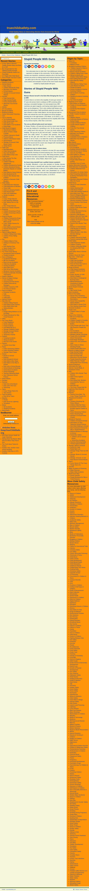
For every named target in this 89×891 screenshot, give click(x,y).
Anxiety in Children (75, 509)
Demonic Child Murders (77, 214)
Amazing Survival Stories (11, 281)
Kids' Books (73, 703)
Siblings (72, 798)
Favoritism (73, 631)
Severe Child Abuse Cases (78, 207)
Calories (72, 548)
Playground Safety (75, 756)
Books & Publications (76, 534)
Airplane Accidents (8, 82)
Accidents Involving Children (77, 66)
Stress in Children (75, 826)
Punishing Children (76, 772)
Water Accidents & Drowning (77, 468)
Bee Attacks (72, 142)
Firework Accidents (8, 250)
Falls (4, 294)
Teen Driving (74, 837)
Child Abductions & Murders (12, 186)
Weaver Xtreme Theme (81, 889)
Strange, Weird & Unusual (77, 445)
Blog (71, 532)
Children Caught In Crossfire (79, 320)
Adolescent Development (77, 497)
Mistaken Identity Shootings (78, 334)
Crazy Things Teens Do (10, 391)
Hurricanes (73, 692)
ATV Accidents (74, 147)
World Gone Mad (74, 473)
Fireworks (73, 641)
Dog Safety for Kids (76, 610)
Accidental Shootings (9, 258)
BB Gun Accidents (9, 260)
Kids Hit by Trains (8, 396)
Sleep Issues (74, 807)
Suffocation (6, 297)
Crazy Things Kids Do (10, 199)
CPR (71, 581)
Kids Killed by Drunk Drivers (12, 227)
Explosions (5, 230)
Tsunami (72, 856)
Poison (72, 758)
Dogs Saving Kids (8, 98)
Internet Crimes (7, 299)
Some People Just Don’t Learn (11, 77)
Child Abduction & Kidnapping (78, 167)
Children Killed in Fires (10, 241)
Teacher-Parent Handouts (78, 835)
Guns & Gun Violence (13, 55)
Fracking (72, 654)
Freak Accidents (8, 325)
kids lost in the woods (10, 341)
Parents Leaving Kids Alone (78, 239)
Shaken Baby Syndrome (77, 795)
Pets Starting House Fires (78, 306)
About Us (18, 52)
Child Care (5, 147)
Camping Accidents (9, 338)
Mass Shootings (75, 712)
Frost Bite (73, 657)
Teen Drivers (7, 393)
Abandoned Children (9, 130)
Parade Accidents (8, 255)
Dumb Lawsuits (8, 324)
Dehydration (73, 594)
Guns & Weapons (7, 257)
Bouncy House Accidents (78, 71)
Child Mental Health (76, 562)
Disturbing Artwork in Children (79, 606)
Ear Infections (74, 615)
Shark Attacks (6, 378)
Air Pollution (73, 500)
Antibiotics (73, 507)
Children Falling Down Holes (12, 234)
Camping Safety (75, 550)
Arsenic (72, 511)
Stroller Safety (74, 828)
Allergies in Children (76, 504)
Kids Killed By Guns (76, 332)
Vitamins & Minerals (76, 874)
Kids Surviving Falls (76, 355)
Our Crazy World (7, 320)
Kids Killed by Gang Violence (12, 172)
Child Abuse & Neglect (9, 128)
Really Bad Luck (75, 449)
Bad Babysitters (8, 149)
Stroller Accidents (8, 195)
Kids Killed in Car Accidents (11, 124)
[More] (52, 66)
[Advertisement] (44, 13)
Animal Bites (74, 505)
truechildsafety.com (21, 28)
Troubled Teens (74, 855)
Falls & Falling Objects (9, 232)
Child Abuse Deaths (76, 190)
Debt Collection (74, 592)
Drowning (5, 209)
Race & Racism (74, 775)
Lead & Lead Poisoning (77, 705)
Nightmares (73, 742)
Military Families (75, 724)
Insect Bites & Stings (76, 699)
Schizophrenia (74, 781)
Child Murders (6, 160)
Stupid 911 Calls (8, 332)
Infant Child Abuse (76, 205)
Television (73, 841)
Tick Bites (73, 842)
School (4, 354)
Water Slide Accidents (77, 472)
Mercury (72, 722)
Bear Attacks (7, 86)
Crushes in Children (76, 585)
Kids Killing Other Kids (10, 306)
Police (4, 347)
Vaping (72, 862)
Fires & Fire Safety (74, 294)
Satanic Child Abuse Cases (11, 139)
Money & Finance (75, 726)
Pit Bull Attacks (8, 91)
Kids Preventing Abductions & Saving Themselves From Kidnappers (78, 175)
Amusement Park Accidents (12, 253)
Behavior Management (77, 523)
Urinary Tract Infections (77, 858)
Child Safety (6, 183)
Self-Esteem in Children (77, 788)
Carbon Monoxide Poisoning (11, 114)
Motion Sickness (75, 728)
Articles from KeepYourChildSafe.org (11, 430)
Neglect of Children (76, 738)
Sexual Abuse (7, 140)
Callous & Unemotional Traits (79, 546)
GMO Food (73, 661)
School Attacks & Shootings (12, 368)
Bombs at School (8, 355)
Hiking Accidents (8, 340)
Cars (3, 116)
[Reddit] (32, 66)
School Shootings (8, 371)
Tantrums (73, 834)
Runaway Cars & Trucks (77, 163)
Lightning (73, 707)
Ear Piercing (73, 617)
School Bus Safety (76, 435)
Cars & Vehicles (7, 117)
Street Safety (74, 823)
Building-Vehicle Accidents (78, 149)
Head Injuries (74, 677)
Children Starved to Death (11, 135)
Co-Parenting (74, 574)
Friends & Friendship (76, 655)
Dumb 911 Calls (75, 447)
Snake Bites (73, 814)
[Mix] (46, 66)
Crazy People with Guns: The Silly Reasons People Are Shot (79, 327)
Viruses (72, 869)
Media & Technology (76, 717)
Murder (4, 310)
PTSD (72, 768)
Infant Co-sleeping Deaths (11, 190)
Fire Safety (73, 640)
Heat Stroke (73, 682)
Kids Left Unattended (9, 193)
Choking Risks (74, 569)
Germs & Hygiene (75, 659)
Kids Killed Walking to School (79, 426)
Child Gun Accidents (9, 264)
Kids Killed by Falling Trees (78, 84)
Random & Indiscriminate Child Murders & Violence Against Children (78, 228)
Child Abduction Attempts (11, 184)
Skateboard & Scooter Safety (79, 802)
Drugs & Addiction (75, 611)
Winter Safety (74, 885)
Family (71, 288)
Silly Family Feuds (76, 290)
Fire (3, 239)
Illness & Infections (75, 696)
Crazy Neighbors (8, 322)
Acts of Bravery (8, 280)
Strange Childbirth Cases (11, 329)
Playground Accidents (75, 398)
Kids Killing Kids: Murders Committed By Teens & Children (78, 382)
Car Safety (73, 551)
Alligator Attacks (75, 117)
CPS (71, 583)
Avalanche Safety (75, 520)
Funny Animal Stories (10, 101)
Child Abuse (72, 183)
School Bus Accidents (78, 440)
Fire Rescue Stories (9, 288)
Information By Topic (35, 52)
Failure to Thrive (75, 627)
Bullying (5, 357)
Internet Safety (74, 701)
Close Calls (7, 188)
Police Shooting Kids (76, 414)
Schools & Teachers (75, 419)
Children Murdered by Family (12, 165)
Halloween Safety (75, 675)
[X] (29, 66)
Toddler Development (76, 844)
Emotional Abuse (75, 622)
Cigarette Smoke (75, 573)
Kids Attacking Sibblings (10, 200)
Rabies (72, 774)
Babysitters (73, 258)
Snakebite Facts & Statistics (78, 137)
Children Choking (75, 244)
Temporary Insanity (9, 334)
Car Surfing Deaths (9, 119)
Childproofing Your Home (77, 567)
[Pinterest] (39, 66)
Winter (4, 405)
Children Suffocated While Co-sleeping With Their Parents (78, 248)
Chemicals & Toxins (76, 555)
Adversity (73, 498)
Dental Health (74, 595)
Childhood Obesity (75, 565)
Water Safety (74, 878)
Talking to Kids (74, 832)
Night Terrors (74, 740)
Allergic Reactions (75, 502)
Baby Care (73, 521)
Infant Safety (74, 698)
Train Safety (73, 849)
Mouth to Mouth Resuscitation (79, 729)
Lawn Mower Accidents (77, 85)
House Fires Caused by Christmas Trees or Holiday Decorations (78, 297)
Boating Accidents (7, 112)
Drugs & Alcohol (7, 216)
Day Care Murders (9, 153)
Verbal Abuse (7, 146)
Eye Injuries (73, 624)
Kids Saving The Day (9, 158)
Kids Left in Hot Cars (9, 385)
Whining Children (75, 881)
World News (6, 410)
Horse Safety (74, 691)
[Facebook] (25, 66)
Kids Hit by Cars (8, 123)
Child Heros (5, 156)
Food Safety (73, 650)
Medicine (72, 719)
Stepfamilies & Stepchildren (78, 819)
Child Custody (74, 558)
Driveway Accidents (9, 292)
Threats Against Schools (77, 443)
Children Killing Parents (10, 303)
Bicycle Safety (74, 527)
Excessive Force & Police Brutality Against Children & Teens (78, 408)
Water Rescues (75, 470)
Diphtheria (73, 603)
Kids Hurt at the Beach (10, 384)
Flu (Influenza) (74, 647)
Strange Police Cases (10, 352)
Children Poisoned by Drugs (12, 218)
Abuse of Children (75, 493)
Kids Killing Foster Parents (11, 304)
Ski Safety (73, 804)
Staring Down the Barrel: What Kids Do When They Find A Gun (11, 440)
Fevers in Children (75, 636)
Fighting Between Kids (77, 638)
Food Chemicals (75, 648)
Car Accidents (73, 145)
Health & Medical (7, 276)
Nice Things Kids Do (9, 206)
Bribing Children (75, 541)
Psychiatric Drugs (75, 763)
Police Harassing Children (11, 348)
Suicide (72, 830)
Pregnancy (73, 759)
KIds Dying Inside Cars (10, 121)
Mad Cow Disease (75, 710)
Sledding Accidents (9, 408)
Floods (5, 400)
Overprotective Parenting (77, 749)
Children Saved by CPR (10, 287)
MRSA (72, 731)
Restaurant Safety (75, 777)
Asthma (72, 513)
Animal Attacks (6, 84)
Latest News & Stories (8, 52)
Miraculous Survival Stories (78, 357)
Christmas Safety (75, 571)
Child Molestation (75, 564)
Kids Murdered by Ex (9, 174)
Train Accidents (7, 394)
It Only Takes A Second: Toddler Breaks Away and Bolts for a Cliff (11, 65)
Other (4, 318)
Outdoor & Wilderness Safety (79, 747)
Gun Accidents (74, 331)
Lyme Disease (74, 708)
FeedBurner (15, 423)
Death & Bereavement (77, 590)
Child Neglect (73, 235)
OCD (71, 744)
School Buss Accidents (10, 370)
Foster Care (72, 309)
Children (4, 197)
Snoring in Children (76, 816)
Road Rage (7, 126)
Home (3, 55)
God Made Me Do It (9, 327)
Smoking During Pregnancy (78, 812)
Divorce (72, 608)
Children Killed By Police (77, 405)
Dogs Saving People (9, 100)
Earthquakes (74, 618)
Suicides (4, 380)
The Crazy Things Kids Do (78, 387)
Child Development (76, 560)
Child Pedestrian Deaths (77, 242)
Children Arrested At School (78, 421)
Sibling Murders (8, 308)
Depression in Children (77, 597)
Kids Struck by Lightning (10, 401)
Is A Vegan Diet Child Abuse (10, 76)
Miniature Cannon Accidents (12, 271)
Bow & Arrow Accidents (10, 262)
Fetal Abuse (73, 634)
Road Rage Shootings (77, 339)
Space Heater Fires (9, 248)
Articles (4, 107)
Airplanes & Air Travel (75, 101)
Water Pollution (74, 876)
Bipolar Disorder (75, 528)
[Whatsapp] (49, 66)
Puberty (72, 770)
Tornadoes (6, 403)
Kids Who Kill (6, 301)
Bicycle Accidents (7, 110)
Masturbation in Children (77, 714)
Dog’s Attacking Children (77, 131)
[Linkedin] (35, 66)
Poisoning (6, 295)
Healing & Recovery (76, 678)
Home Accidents (7, 290)
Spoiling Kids (74, 818)
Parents (4, 343)
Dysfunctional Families (77, 613)
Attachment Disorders (76, 514)
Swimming (6, 387)
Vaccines (72, 860)
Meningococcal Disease (77, 721)
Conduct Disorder (75, 580)
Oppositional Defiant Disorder (79, 745)
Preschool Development (77, 761)
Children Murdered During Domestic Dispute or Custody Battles (12, 168)
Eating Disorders (75, 620)
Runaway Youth (75, 779)
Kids (70, 371)
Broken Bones (74, 543)
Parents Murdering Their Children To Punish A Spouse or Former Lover (79, 219)
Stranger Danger (75, 821)
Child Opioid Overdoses (77, 269)
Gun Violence (74, 673)
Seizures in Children (76, 786)
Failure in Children (75, 625)
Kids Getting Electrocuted (78, 78)
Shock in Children (75, 797)
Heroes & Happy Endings (10, 278)
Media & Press (74, 64)
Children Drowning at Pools (11, 211)
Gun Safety (73, 671)
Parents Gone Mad (9, 345)
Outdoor (4, 336)
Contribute (26, 52)
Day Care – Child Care (76, 257)
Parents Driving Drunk (10, 228)
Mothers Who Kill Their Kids (78, 216)
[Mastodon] (42, 66)
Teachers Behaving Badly (11, 373)
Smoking (72, 811)
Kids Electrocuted (8, 191)
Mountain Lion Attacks (10, 89)
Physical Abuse (8, 137)
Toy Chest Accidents (76, 100)
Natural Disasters (75, 733)
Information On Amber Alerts (79, 172)
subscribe (33, 223)
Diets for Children (75, 599)
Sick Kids (73, 800)
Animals (4, 96)
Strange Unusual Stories (11, 331)
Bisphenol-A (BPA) (75, 530)
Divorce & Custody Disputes (10, 207)
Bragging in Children (76, 539)
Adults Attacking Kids (76, 188)
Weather (4, 398)
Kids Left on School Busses (11, 366)
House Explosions (74, 364)
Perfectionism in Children (77, 751)
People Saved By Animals (78, 359)
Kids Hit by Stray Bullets (10, 269)
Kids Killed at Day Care (10, 154)
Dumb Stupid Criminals (76, 287)
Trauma (72, 853)
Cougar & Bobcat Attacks (78, 123)
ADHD (72, 495)
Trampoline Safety (75, 851)
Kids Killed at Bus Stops (10, 361)
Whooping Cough (75, 883)
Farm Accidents (73, 292)
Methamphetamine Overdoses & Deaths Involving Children (76, 283)
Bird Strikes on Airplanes (77, 103)
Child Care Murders (76, 262)
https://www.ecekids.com (34, 221)
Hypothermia (74, 694)
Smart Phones (74, 809)
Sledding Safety (75, 805)
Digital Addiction (75, 601)
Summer (4, 382)
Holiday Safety (74, 687)
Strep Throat (74, 825)
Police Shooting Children (11, 350)
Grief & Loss (74, 666)
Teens (4, 389)
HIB (71, 684)
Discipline (73, 604)
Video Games (74, 865)
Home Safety (74, 689)
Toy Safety (73, 848)
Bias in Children (75, 525)
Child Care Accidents (9, 151)
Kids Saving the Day (76, 354)
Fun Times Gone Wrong (9, 251)
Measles (72, 715)
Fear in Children (75, 633)
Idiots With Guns (8, 267)
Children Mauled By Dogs (11, 87)
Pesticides (73, 752)
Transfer (71, 466)
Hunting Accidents (9, 265)
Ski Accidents (7, 407)
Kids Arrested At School (10, 359)
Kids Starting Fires (9, 246)
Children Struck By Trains (77, 255)
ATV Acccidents (7, 109)
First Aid (72, 643)
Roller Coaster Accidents (77, 114)
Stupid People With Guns (78, 348)
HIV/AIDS (73, 685)
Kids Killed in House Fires (78, 304)
